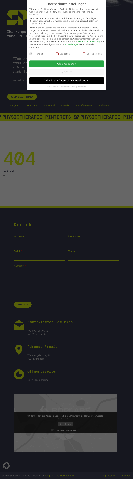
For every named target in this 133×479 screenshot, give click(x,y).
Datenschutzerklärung (89, 39)
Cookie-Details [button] (52, 85)
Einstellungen (72, 42)
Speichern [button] (66, 70)
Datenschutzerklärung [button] (68, 85)
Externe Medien (92, 52)
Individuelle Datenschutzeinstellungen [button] (66, 78)
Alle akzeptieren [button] (66, 61)
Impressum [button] (82, 85)
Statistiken (63, 52)
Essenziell (36, 52)
